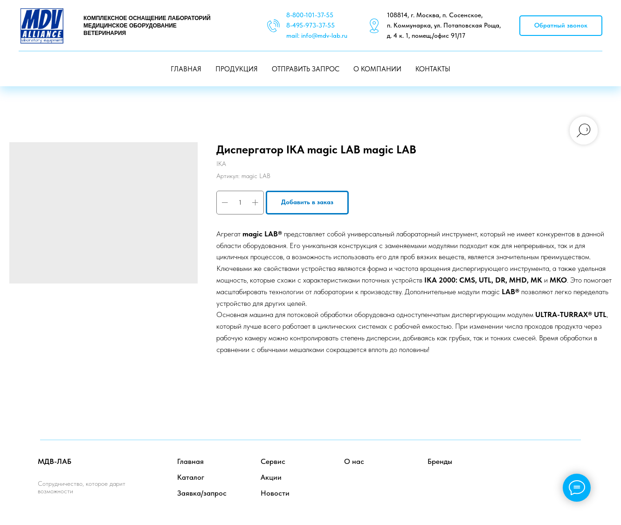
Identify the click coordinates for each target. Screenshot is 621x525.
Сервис (273, 461)
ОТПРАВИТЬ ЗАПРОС (305, 69)
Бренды (440, 461)
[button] (560, 25)
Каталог (190, 477)
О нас (354, 461)
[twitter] (553, 470)
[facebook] (532, 470)
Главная (190, 461)
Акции (271, 477)
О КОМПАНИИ (377, 69)
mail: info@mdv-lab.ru (316, 35)
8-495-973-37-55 (310, 25)
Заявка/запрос (202, 493)
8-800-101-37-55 (309, 15)
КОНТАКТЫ (432, 69)
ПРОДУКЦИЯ (236, 69)
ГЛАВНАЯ (186, 69)
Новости (275, 493)
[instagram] (573, 470)
